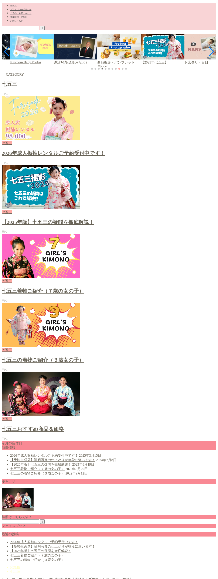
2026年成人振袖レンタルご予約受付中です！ (44, 455)
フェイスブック (13, 526)
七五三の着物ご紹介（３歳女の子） (37, 473)
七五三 (15, 571)
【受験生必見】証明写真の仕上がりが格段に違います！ (52, 460)
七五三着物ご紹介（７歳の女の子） (37, 469)
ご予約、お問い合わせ (20, 13)
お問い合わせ (16, 21)
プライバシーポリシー (20, 9)
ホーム (13, 5)
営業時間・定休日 (18, 17)
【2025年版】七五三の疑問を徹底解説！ (40, 464)
